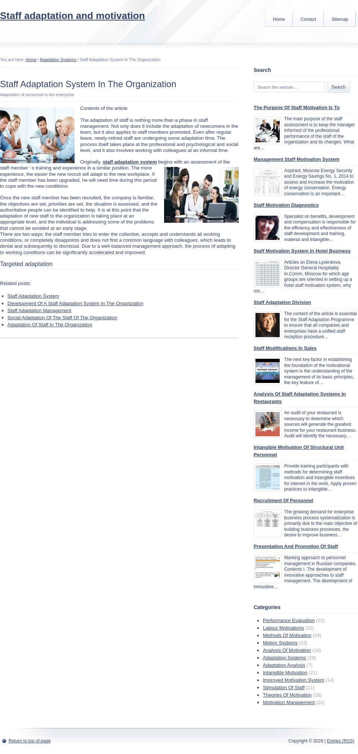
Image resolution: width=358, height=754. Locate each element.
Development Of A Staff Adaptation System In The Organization (75, 303)
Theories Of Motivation (287, 695)
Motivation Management (289, 702)
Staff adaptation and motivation (72, 15)
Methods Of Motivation (287, 635)
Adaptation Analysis (284, 665)
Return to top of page (30, 741)
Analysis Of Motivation (287, 650)
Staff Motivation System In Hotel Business (302, 251)
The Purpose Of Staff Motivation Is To (297, 107)
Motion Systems (280, 643)
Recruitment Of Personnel (283, 500)
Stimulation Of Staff (284, 687)
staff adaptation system (130, 162)
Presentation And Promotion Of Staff (296, 546)
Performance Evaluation (289, 620)
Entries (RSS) (340, 741)
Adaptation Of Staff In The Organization (49, 324)
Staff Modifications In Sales (285, 348)
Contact (308, 19)
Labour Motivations (283, 628)
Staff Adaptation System (33, 296)
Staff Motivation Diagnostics (286, 205)
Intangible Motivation (285, 672)
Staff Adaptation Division (282, 302)
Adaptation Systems (58, 59)
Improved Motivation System (293, 680)
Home (279, 19)
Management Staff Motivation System (296, 159)
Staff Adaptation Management (39, 310)
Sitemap (340, 19)
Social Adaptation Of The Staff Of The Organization (62, 317)
